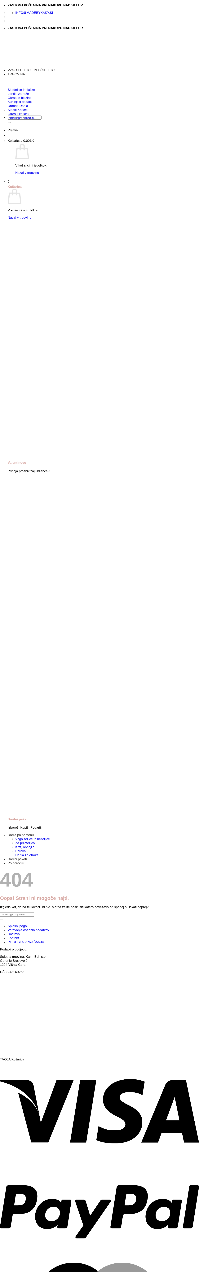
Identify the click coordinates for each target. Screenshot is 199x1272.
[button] (13, 130)
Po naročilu (16, 863)
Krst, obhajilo (24, 847)
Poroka (20, 851)
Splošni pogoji (18, 926)
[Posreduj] (9, 122)
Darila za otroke (26, 855)
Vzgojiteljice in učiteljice (32, 839)
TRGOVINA (16, 74)
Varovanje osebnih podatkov (28, 930)
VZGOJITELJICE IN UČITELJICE (32, 70)
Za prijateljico (25, 843)
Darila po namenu (21, 835)
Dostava (14, 934)
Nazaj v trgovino (27, 173)
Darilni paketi (17, 859)
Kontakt (13, 938)
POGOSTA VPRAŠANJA (26, 942)
